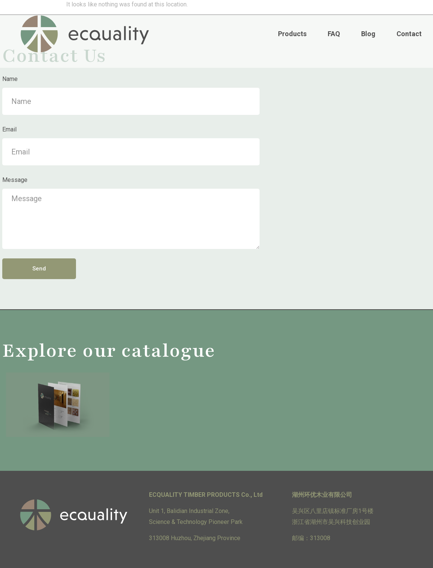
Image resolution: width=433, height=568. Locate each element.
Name (10, 78)
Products (292, 34)
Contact (409, 34)
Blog (368, 34)
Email (9, 129)
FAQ (334, 34)
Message (14, 179)
